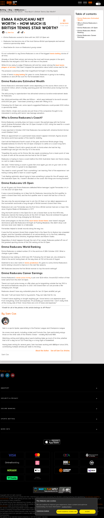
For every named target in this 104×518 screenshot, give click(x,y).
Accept (87, 511)
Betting (3, 10)
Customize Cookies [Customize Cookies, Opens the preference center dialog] (43, 511)
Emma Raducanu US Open (87, 28)
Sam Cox (11, 32)
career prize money (23, 278)
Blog (10, 10)
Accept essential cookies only (67, 511)
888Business (19, 10)
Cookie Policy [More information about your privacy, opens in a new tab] (67, 507)
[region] (66, 507)
